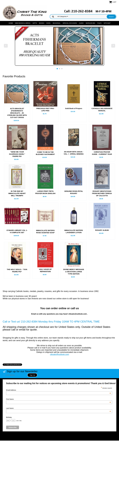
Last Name (58, 408)
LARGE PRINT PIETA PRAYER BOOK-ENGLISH (45, 192)
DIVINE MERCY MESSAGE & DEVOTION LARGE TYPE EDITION (73, 271)
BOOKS (41, 23)
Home (11, 23)
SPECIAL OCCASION (70, 23)
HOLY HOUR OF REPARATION (45, 270)
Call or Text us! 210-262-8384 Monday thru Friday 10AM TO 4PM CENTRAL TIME (51, 321)
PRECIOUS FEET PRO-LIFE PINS (45, 109)
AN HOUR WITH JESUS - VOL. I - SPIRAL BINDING (74, 153)
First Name (58, 399)
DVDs (48, 23)
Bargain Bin (90, 23)
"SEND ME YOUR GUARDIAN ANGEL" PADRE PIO (17, 154)
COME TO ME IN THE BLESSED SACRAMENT (45, 153)
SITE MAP (107, 23)
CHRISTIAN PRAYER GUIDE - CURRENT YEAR (102, 153)
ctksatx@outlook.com (59, 354)
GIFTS (35, 23)
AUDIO (81, 23)
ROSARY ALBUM (102, 230)
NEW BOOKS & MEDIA (22, 23)
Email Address (58, 390)
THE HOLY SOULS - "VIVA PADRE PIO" (17, 270)
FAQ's (99, 23)
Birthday (9, 417)
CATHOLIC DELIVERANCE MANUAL (101, 109)
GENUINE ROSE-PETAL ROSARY (73, 192)
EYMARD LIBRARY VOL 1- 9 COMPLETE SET (17, 231)
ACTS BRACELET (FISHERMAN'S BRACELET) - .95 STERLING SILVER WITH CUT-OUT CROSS (17, 113)
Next (113, 46)
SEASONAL (56, 23)
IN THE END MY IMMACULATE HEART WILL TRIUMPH (17, 193)
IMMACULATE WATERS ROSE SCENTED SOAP (45, 231)
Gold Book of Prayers (73, 108)
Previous (6, 46)
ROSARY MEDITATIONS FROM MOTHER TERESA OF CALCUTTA (102, 193)
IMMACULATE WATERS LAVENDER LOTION (73, 231)
